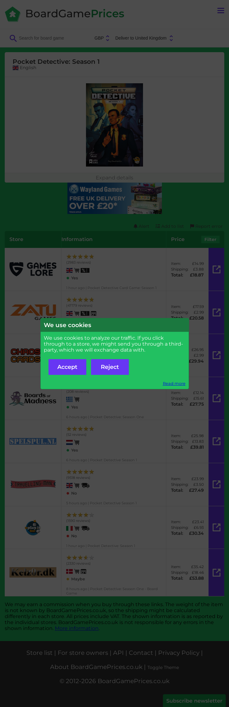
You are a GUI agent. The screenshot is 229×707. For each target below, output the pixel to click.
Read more (174, 383)
